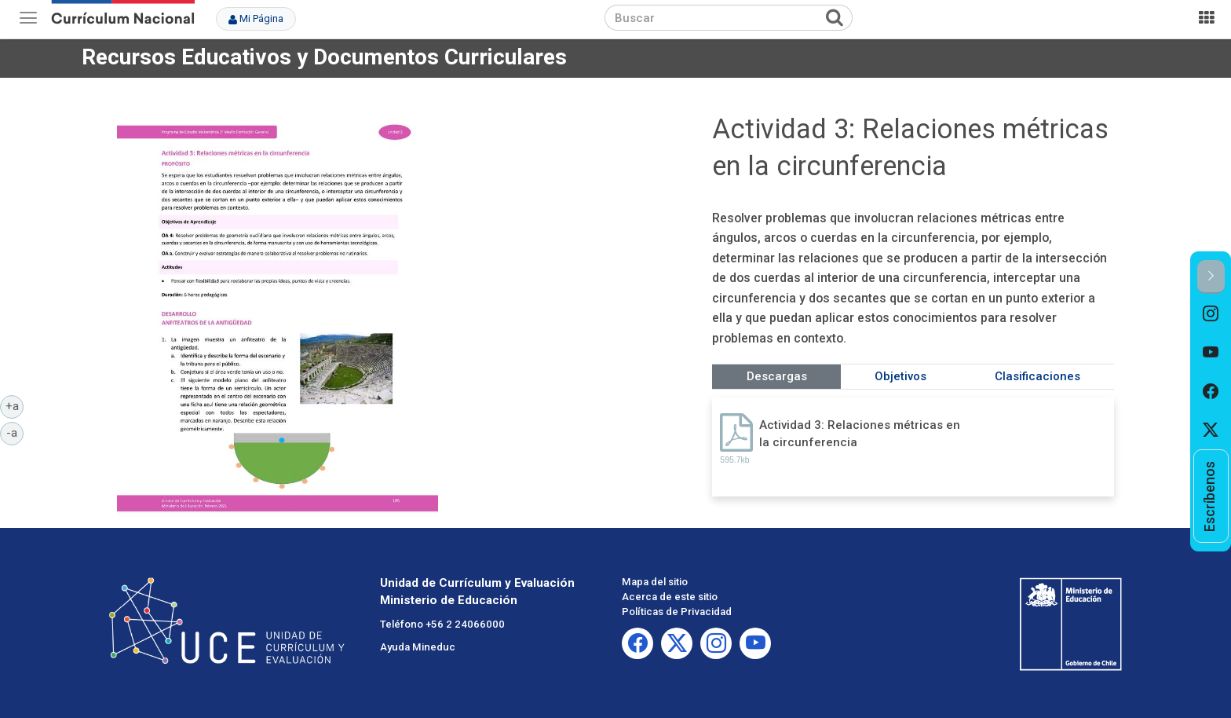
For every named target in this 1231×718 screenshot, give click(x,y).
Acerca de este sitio (670, 597)
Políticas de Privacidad (677, 611)
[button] (1211, 277)
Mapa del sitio (655, 582)
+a (14, 405)
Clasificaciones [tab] (1037, 376)
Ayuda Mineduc (417, 647)
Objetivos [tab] (900, 376)
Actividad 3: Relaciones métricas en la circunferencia (859, 433)
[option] (1211, 313)
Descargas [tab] (777, 376)
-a (15, 432)
